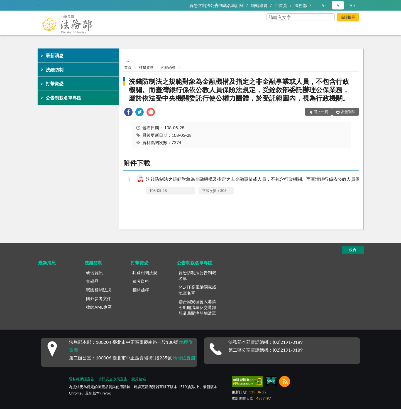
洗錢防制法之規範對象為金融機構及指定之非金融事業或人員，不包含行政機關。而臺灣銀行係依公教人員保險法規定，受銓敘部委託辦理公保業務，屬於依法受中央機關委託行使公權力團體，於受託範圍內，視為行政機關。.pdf (262, 179)
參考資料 (140, 281)
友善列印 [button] (348, 111)
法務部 (300, 5)
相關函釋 (168, 67)
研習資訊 (94, 272)
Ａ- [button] (324, 5)
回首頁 (281, 5)
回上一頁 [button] (321, 111)
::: (37, 4)
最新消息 (54, 55)
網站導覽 (259, 5)
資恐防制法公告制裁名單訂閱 (216, 5)
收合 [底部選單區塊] (352, 249)
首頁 (127, 67)
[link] (128, 113)
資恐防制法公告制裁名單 (197, 275)
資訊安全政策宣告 (112, 379)
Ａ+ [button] (352, 5)
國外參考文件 (98, 298)
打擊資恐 (54, 83)
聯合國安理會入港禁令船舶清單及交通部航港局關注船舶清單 (197, 307)
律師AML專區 (99, 307)
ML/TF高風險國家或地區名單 (197, 289)
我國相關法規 (98, 289)
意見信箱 (138, 379)
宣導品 (92, 281)
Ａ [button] (338, 5)
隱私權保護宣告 (81, 379)
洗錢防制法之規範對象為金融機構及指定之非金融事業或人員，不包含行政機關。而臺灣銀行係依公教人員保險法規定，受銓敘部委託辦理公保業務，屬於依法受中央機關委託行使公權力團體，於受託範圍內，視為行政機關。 (239, 89)
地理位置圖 (184, 357)
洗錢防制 (54, 69)
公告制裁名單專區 (63, 97)
